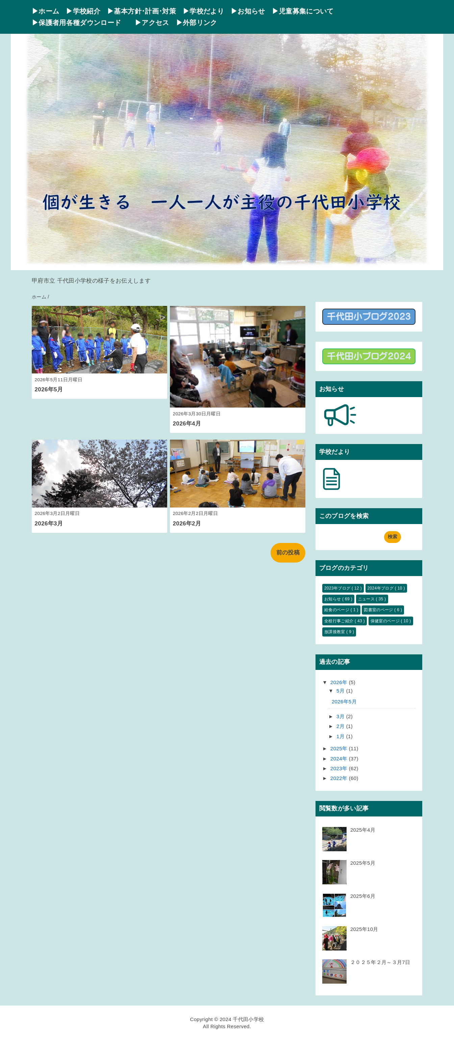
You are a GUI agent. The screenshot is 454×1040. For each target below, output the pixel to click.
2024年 (339, 758)
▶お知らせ (248, 11)
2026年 (339, 682)
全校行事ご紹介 (339, 621)
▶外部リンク (196, 22)
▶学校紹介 (83, 11)
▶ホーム (45, 11)
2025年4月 (362, 830)
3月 (341, 716)
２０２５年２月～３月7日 (380, 962)
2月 (341, 726)
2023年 (339, 768)
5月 (341, 691)
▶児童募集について (303, 11)
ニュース (367, 599)
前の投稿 (288, 552)
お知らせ (333, 599)
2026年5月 (49, 389)
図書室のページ (379, 609)
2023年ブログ (338, 588)
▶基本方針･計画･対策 (141, 11)
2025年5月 (362, 863)
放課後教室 (335, 631)
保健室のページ (386, 621)
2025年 (339, 748)
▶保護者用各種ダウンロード (80, 22)
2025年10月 (364, 929)
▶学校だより (203, 11)
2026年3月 (49, 523)
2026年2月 (187, 523)
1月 (341, 736)
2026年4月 (187, 423)
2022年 (339, 778)
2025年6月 (362, 896)
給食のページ (337, 609)
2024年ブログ (381, 588)
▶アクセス (152, 22)
